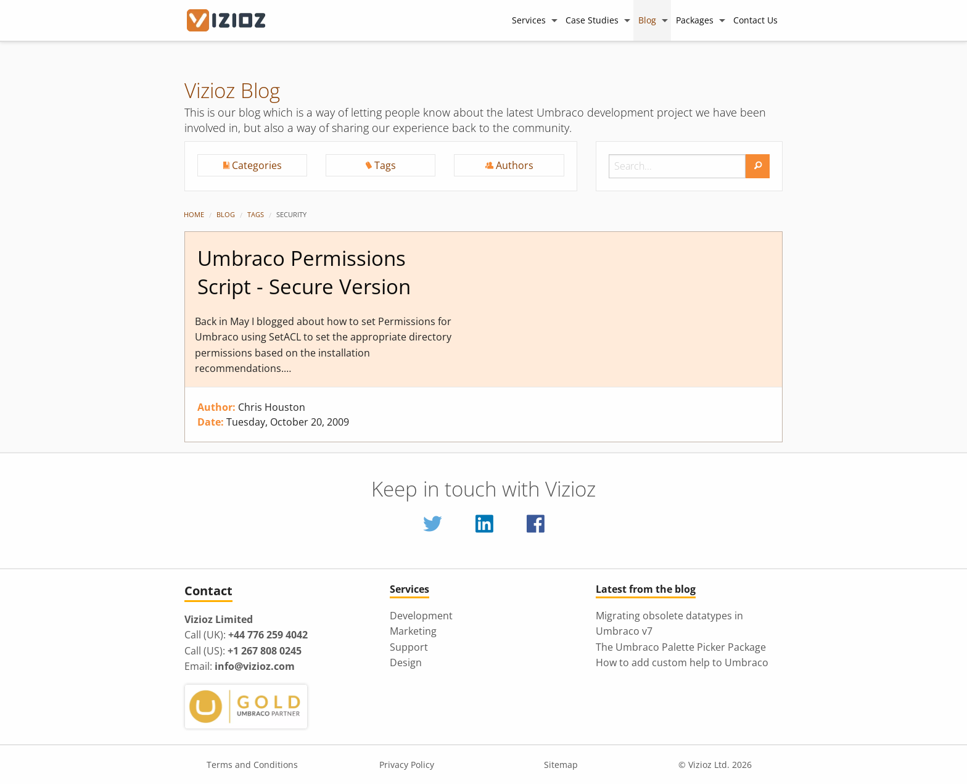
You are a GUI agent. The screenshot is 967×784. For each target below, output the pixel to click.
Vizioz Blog (232, 90)
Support (409, 647)
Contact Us (755, 20)
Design (406, 662)
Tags (255, 214)
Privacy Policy (406, 764)
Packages (695, 20)
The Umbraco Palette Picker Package (681, 647)
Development (421, 615)
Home (194, 214)
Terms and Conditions (252, 764)
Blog (647, 20)
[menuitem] (534, 20)
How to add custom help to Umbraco (682, 662)
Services (529, 20)
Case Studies (592, 20)
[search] (758, 166)
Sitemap (561, 764)
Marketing (413, 631)
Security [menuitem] (291, 214)
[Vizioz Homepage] (234, 20)
